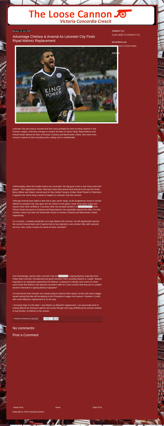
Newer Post (18, 407)
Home (58, 407)
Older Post (97, 407)
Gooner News (130, 46)
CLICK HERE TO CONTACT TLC (126, 35)
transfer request (85, 206)
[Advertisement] (57, 164)
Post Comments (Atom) (34, 412)
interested (62, 276)
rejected (80, 209)
